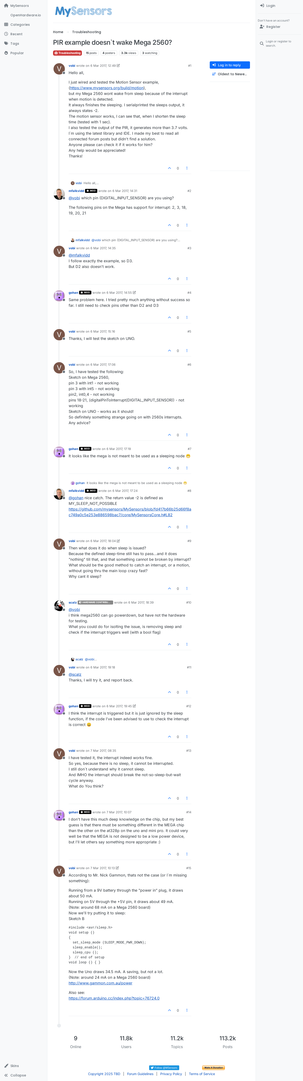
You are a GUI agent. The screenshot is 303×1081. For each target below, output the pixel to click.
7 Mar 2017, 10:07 (119, 812)
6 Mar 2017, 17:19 (119, 449)
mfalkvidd (76, 191)
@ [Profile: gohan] (76, 497)
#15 (188, 868)
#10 (188, 602)
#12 (188, 706)
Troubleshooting (67, 53)
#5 (189, 331)
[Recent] (23, 34)
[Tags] (23, 43)
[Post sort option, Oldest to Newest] (230, 74)
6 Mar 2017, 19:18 (102, 667)
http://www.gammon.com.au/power (100, 983)
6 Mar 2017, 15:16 (102, 331)
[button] (23, 1066)
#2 (189, 191)
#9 (189, 541)
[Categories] (23, 24)
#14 (188, 812)
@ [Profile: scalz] (75, 674)
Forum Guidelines (140, 1074)
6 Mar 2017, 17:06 (103, 364)
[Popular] (23, 53)
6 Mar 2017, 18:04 (103, 541)
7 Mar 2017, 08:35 (103, 750)
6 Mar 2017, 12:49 (103, 65)
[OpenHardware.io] (23, 15)
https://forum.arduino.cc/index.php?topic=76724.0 (114, 998)
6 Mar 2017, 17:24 (125, 491)
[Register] (279, 27)
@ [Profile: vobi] (74, 198)
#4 (189, 292)
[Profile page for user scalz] (59, 605)
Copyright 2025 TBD (104, 1074)
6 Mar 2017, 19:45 (119, 706)
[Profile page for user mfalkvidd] (59, 194)
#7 (189, 449)
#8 (189, 491)
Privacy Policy (171, 1074)
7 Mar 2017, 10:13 (102, 868)
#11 (189, 667)
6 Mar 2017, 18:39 (141, 602)
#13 (188, 750)
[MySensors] (23, 5)
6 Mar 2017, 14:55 (119, 292)
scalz (73, 602)
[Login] (279, 5)
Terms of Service (202, 1074)
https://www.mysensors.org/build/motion (106, 87)
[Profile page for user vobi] (59, 69)
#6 (189, 364)
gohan (73, 292)
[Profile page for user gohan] (59, 296)
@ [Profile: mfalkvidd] (79, 255)
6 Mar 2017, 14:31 (124, 191)
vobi (72, 65)
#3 (189, 248)
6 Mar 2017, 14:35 (103, 248)
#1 (189, 65)
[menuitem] (279, 5)
